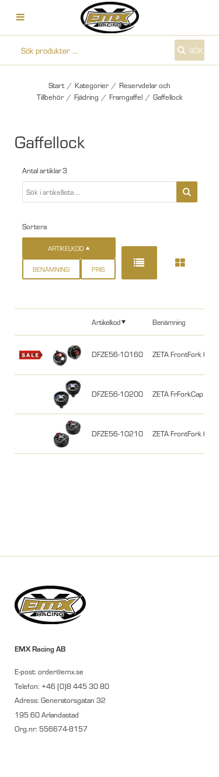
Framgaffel (125, 97)
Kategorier (92, 85)
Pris (98, 269)
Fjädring (86, 97)
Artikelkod (106, 322)
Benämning (51, 269)
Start (56, 85)
